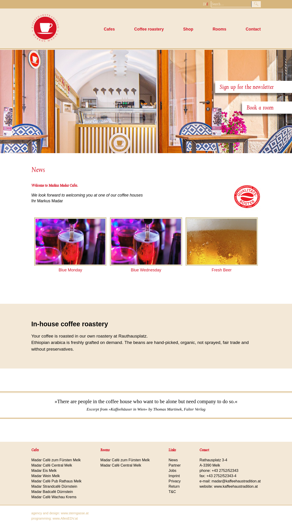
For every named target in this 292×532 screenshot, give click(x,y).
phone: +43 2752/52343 (219, 471)
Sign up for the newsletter (247, 87)
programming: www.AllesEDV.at (54, 518)
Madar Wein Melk (45, 476)
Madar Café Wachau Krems (54, 497)
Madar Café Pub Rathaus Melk (56, 481)
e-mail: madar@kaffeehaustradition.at (230, 481)
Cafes (109, 29)
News (38, 169)
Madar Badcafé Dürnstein (52, 492)
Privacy (175, 481)
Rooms (219, 29)
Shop (188, 29)
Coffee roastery (149, 29)
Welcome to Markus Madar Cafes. (54, 185)
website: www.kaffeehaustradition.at (229, 486)
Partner (175, 465)
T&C (172, 492)
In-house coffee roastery (69, 324)
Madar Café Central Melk (51, 465)
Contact (253, 29)
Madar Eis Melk (44, 471)
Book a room (260, 107)
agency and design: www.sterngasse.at (60, 513)
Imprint (174, 476)
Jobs (172, 471)
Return (174, 486)
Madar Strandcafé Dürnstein (54, 486)
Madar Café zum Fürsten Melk (56, 460)
